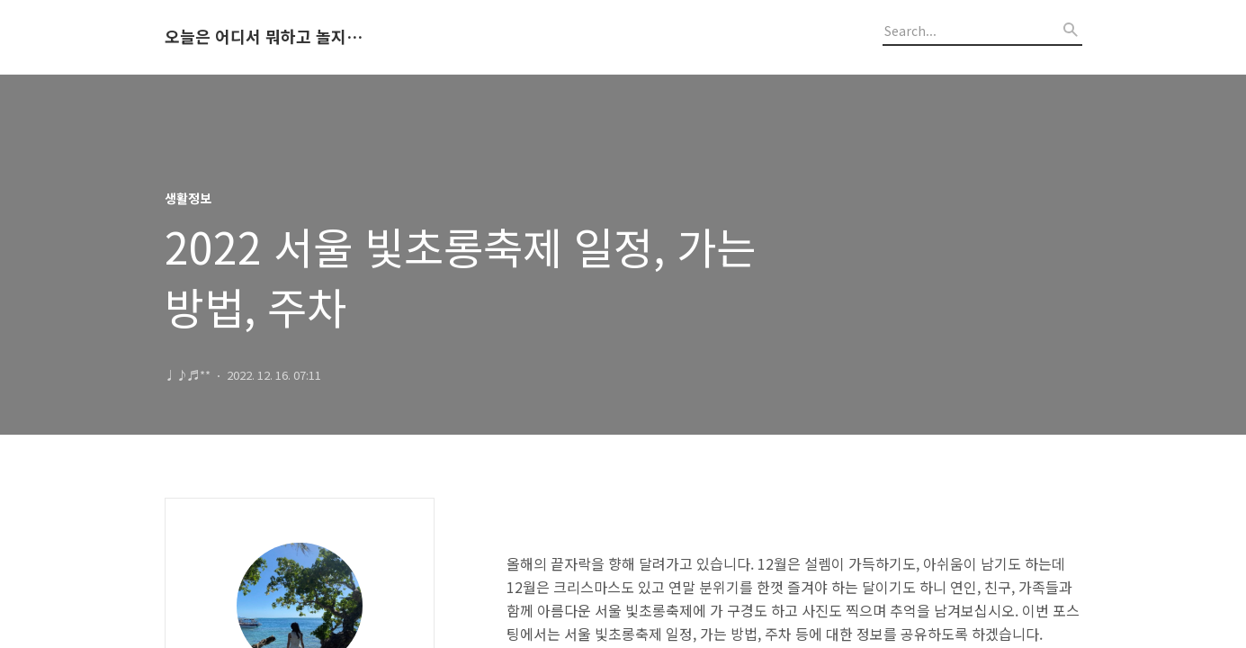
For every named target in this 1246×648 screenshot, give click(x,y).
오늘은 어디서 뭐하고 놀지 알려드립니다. (264, 37)
